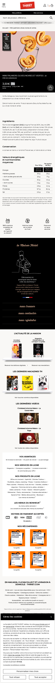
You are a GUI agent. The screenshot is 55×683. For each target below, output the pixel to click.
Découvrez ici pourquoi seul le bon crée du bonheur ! (27, 279)
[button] (45, 5)
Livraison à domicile (39, 468)
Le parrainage (43, 460)
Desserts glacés (39, 490)
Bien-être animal (31, 595)
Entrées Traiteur (38, 479)
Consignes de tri (44, 595)
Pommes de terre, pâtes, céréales (31, 487)
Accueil (5, 28)
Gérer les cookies (14, 655)
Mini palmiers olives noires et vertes (23, 28)
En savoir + (27, 521)
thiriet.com (9, 590)
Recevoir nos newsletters (40, 365)
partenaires (10, 626)
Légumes (14, 487)
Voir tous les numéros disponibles (26, 397)
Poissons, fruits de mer (26, 484)
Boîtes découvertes (28, 495)
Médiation (20, 595)
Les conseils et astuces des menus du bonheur (27, 508)
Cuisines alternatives (39, 492)
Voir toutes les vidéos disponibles (26, 448)
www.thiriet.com (41, 624)
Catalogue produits (27, 593)
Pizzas (30, 482)
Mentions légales (13, 593)
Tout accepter (40, 677)
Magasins (10, 468)
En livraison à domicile (14, 460)
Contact (33, 598)
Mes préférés (17, 13)
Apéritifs (28, 479)
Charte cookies (10, 595)
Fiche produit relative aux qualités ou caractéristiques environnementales (27, 603)
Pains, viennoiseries (24, 492)
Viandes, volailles (42, 484)
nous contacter (27, 313)
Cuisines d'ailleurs (40, 482)
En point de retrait (29, 460)
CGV (48, 590)
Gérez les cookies (42, 593)
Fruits (24, 490)
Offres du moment (17, 479)
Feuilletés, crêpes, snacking (17, 482)
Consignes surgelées (23, 468)
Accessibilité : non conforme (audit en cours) (27, 600)
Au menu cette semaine (27, 506)
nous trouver (27, 306)
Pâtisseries (11, 492)
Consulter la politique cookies (14, 665)
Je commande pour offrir (26, 471)
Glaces (30, 490)
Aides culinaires (15, 490)
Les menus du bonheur (27, 497)
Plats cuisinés (11, 484)
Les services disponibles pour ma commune (29, 590)
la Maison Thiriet (27, 245)
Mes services (38, 13)
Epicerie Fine (15, 495)
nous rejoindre (27, 320)
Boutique (40, 495)
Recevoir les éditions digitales (15, 365)
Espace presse (24, 598)
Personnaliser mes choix (27, 671)
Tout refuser (14, 677)
